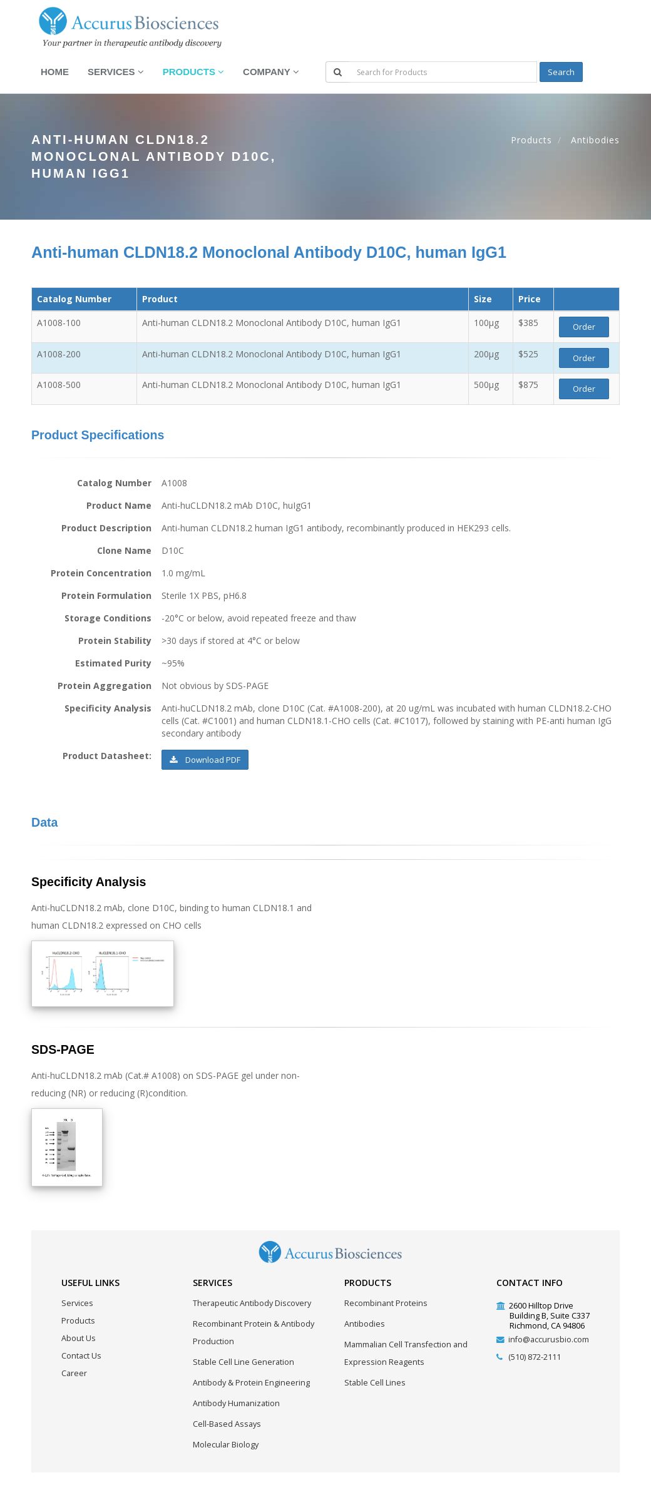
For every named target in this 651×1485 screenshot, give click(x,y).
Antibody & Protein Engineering (251, 1382)
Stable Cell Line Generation (243, 1362)
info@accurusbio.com (548, 1339)
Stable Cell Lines (375, 1382)
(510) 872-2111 (534, 1357)
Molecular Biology (226, 1444)
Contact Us (81, 1355)
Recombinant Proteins (386, 1303)
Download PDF (205, 759)
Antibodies (595, 140)
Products (193, 71)
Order (584, 326)
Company (271, 71)
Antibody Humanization (236, 1403)
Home (55, 71)
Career (74, 1373)
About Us (78, 1338)
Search (561, 72)
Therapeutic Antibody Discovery (252, 1303)
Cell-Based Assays (227, 1424)
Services (116, 71)
